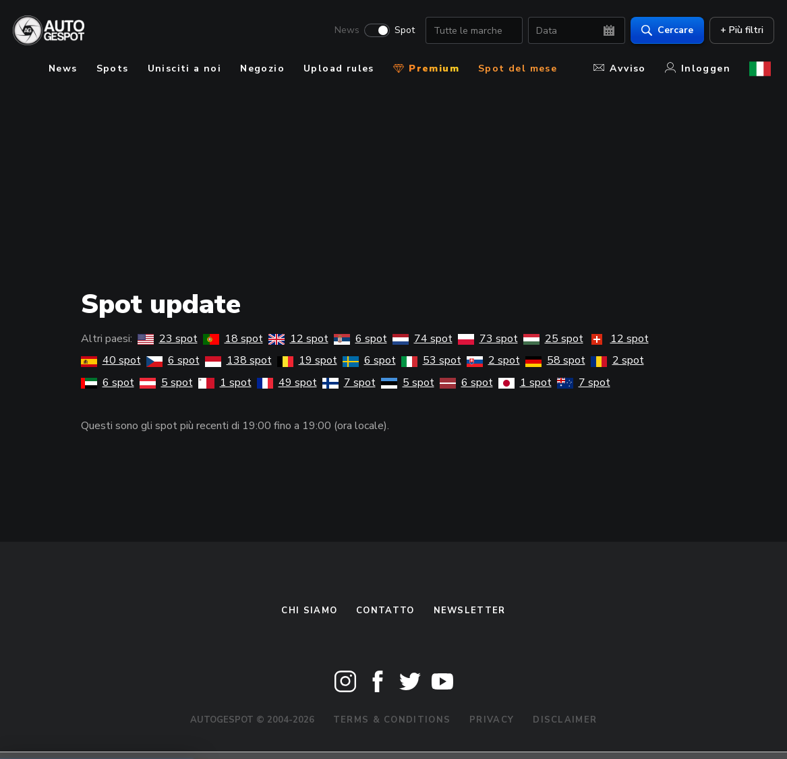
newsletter (470, 611)
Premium (426, 68)
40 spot (111, 360)
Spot (401, 31)
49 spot (287, 382)
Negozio (262, 68)
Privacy (491, 720)
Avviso (619, 68)
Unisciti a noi (185, 68)
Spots (112, 68)
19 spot (307, 360)
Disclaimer (565, 720)
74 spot (422, 338)
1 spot (225, 382)
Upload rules (338, 68)
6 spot (360, 338)
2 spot (493, 360)
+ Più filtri (738, 30)
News (343, 31)
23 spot (168, 338)
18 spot (233, 338)
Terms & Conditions (391, 720)
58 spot (555, 360)
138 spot (238, 360)
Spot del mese (517, 68)
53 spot (431, 360)
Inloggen (697, 68)
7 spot (349, 382)
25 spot (553, 338)
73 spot (488, 338)
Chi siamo (309, 611)
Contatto (385, 611)
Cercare (664, 30)
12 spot (298, 338)
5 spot (166, 382)
